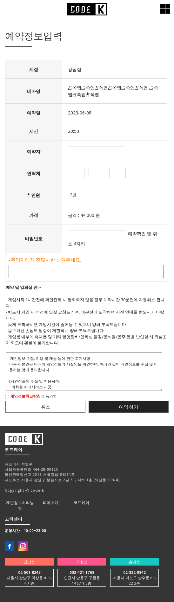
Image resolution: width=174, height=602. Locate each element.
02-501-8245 (29, 572)
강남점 (29, 562)
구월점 (82, 562)
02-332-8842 (134, 572)
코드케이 (82, 502)
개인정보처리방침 (20, 505)
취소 (46, 407)
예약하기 (129, 407)
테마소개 (51, 502)
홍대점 (134, 562)
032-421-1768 (82, 572)
